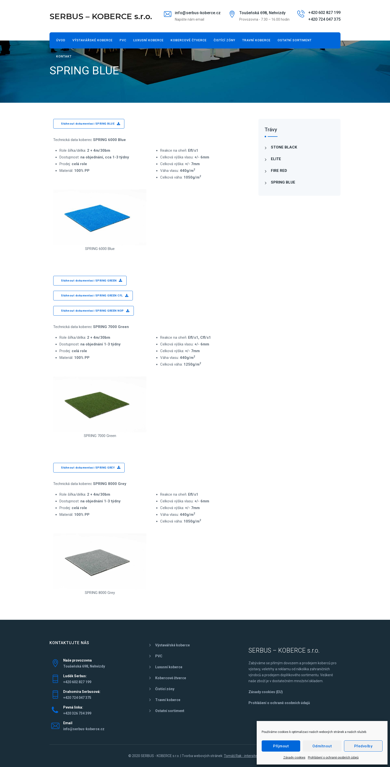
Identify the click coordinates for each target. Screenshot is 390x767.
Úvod (60, 40)
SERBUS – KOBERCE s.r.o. (100, 16)
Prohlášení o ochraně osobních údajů (333, 757)
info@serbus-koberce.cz (198, 12)
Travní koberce (256, 40)
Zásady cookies (294, 757)
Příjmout (281, 746)
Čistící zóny (224, 40)
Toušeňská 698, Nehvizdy (262, 12)
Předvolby (363, 746)
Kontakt (64, 56)
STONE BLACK (284, 147)
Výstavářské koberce (92, 40)
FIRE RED (279, 170)
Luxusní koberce (148, 40)
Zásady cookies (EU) (265, 692)
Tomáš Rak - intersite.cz (243, 756)
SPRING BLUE (283, 182)
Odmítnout (322, 746)
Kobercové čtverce (189, 40)
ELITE (276, 159)
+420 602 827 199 (324, 12)
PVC (123, 40)
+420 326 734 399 (77, 713)
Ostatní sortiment (295, 40)
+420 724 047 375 (324, 19)
